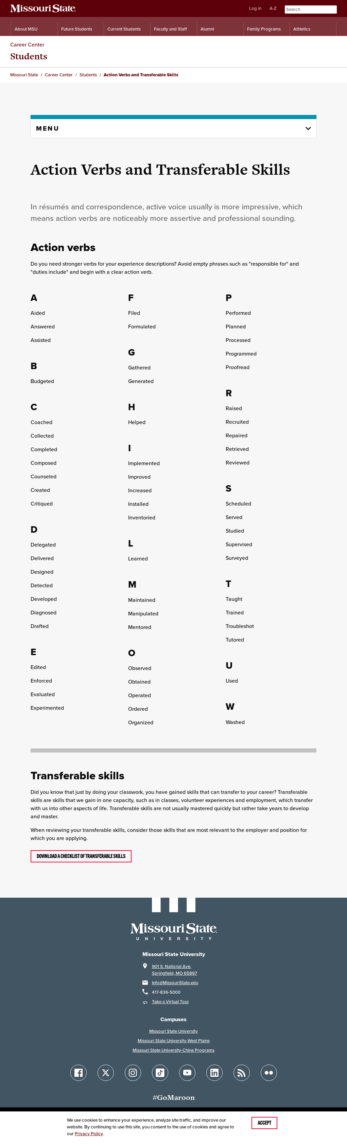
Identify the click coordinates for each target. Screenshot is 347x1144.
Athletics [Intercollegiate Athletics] (301, 29)
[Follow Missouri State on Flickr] (269, 1073)
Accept (264, 1123)
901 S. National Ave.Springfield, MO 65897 (174, 969)
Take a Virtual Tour (170, 1001)
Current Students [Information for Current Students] (124, 29)
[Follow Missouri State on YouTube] (187, 1073)
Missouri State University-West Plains (174, 1040)
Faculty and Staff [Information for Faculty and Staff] (170, 29)
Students (28, 56)
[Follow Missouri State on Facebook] (78, 1073)
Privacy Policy (89, 1133)
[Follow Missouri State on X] (106, 1073)
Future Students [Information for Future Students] (76, 29)
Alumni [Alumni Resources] (207, 29)
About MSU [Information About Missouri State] (26, 29)
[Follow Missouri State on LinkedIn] (214, 1073)
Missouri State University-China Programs (173, 1050)
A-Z (273, 8)
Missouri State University (173, 1031)
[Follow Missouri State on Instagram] (133, 1073)
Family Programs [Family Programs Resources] (264, 29)
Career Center (27, 44)
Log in (255, 8)
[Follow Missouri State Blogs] (241, 1073)
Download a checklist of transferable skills (81, 856)
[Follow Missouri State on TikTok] (160, 1073)
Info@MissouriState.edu (175, 982)
